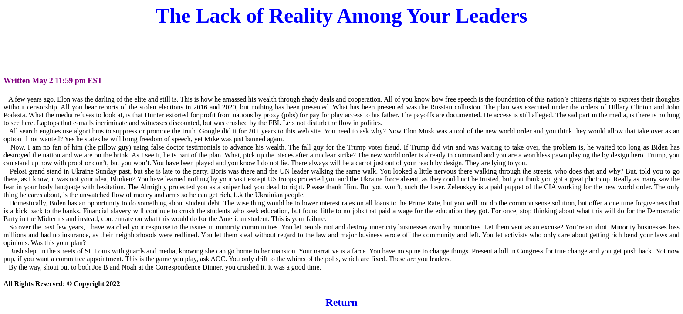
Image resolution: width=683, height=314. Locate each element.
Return (341, 302)
